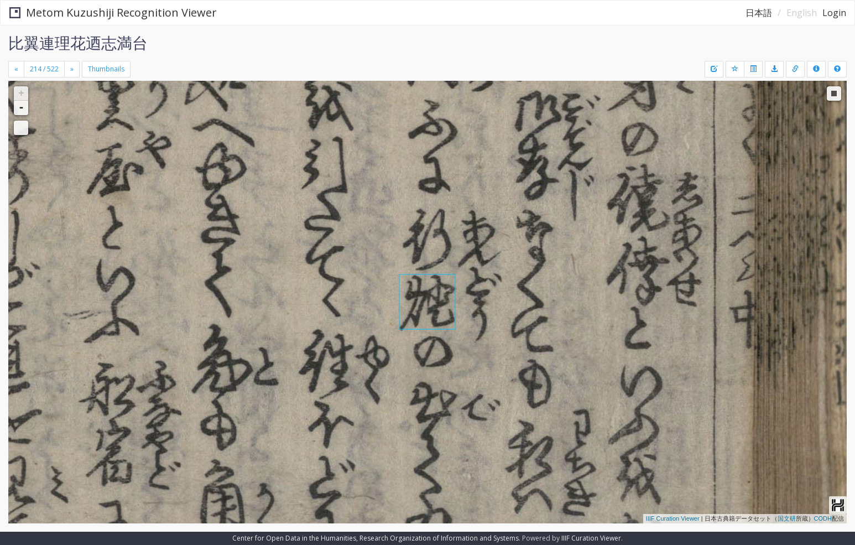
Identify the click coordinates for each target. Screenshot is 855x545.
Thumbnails (106, 69)
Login (834, 13)
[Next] (72, 69)
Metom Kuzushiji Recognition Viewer (113, 12)
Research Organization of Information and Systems (439, 538)
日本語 (758, 13)
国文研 (787, 518)
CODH (823, 518)
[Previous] (16, 69)
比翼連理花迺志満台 (78, 42)
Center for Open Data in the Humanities (294, 538)
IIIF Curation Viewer (673, 518)
